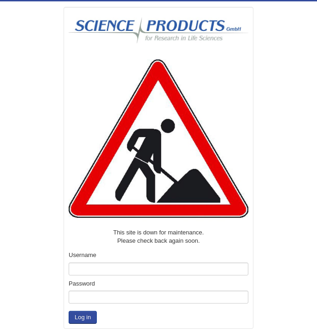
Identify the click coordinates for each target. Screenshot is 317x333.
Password (82, 283)
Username (82, 254)
